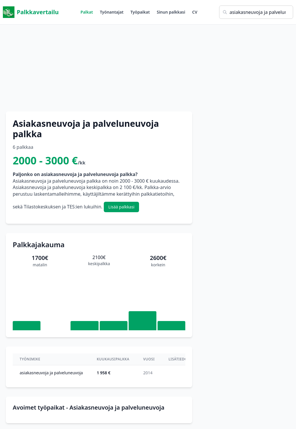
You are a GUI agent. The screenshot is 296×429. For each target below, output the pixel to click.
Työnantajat (111, 12)
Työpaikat (140, 12)
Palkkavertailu (31, 12)
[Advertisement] (148, 65)
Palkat (87, 12)
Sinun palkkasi (171, 12)
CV (194, 12)
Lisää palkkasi (121, 207)
